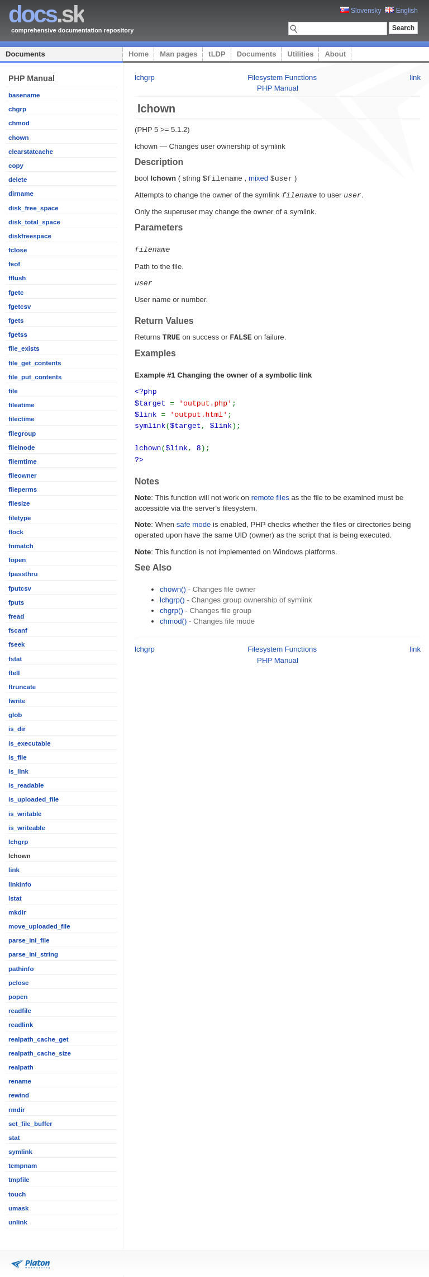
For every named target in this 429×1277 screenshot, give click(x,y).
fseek (16, 644)
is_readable (26, 785)
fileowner (22, 475)
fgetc (16, 292)
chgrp (17, 109)
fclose (17, 250)
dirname (21, 193)
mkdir (17, 912)
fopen (17, 560)
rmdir (16, 1109)
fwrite (17, 701)
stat (14, 1137)
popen (18, 996)
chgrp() (171, 604)
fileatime (21, 405)
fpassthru (22, 574)
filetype (19, 518)
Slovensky (361, 11)
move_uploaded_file (39, 926)
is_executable (29, 743)
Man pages (178, 54)
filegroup (22, 433)
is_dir (17, 728)
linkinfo (19, 884)
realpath (21, 1067)
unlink (17, 1222)
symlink (20, 1151)
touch (17, 1194)
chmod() (173, 614)
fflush (17, 278)
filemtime (22, 461)
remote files (270, 491)
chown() (173, 582)
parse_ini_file (29, 940)
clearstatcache (30, 151)
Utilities (300, 54)
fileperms (22, 489)
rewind (18, 1095)
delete (17, 179)
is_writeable (26, 827)
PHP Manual (277, 88)
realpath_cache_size (39, 1053)
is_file (17, 757)
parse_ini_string (33, 954)
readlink (20, 1024)
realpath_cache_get (38, 1039)
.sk (46, 14)
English (401, 11)
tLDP (216, 54)
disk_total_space (34, 222)
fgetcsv (19, 306)
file (13, 391)
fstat (15, 659)
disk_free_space (33, 208)
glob (15, 714)
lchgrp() (172, 593)
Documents (25, 54)
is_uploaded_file (33, 799)
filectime (21, 419)
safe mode (194, 517)
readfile (19, 1010)
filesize (19, 503)
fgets (16, 320)
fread (16, 616)
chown (18, 137)
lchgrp (18, 841)
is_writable (25, 814)
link (14, 869)
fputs (16, 602)
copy (15, 165)
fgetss (17, 334)
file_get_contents (34, 363)
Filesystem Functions (282, 77)
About (335, 54)
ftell (14, 673)
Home (138, 54)
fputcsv (19, 588)
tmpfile (19, 1179)
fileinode (21, 447)
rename (19, 1081)
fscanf (17, 630)
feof (14, 264)
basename (24, 95)
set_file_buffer (30, 1123)
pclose (18, 982)
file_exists (24, 348)
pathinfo (21, 968)
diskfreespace (29, 236)
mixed (258, 178)
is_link (18, 771)
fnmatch (21, 546)
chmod (19, 123)
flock (15, 532)
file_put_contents (34, 377)
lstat (15, 898)
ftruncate (22, 687)
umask (18, 1208)
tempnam (22, 1165)
